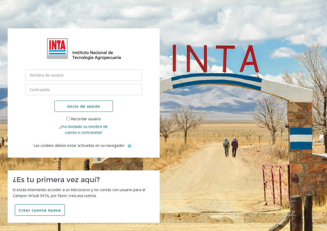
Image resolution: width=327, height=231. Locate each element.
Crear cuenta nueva (40, 210)
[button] (130, 146)
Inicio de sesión (83, 106)
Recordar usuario (86, 118)
